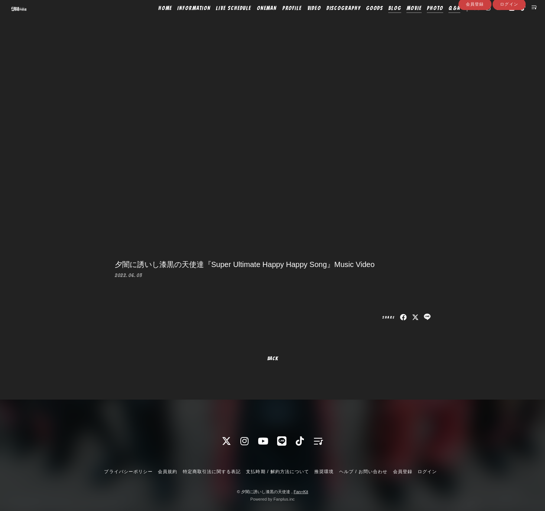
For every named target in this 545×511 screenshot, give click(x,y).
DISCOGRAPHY (331, 21)
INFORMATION (181, 21)
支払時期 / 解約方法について (277, 471)
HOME (152, 21)
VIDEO (301, 21)
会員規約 (167, 471)
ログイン (509, 34)
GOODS (361, 21)
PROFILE (279, 21)
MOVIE (401, 21)
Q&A (442, 21)
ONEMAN (254, 21)
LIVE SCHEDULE (221, 21)
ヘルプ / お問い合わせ (363, 471)
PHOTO (422, 21)
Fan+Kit (300, 491)
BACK (272, 358)
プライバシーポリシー (128, 471)
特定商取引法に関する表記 (212, 471)
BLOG (382, 21)
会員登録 (475, 34)
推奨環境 (324, 471)
